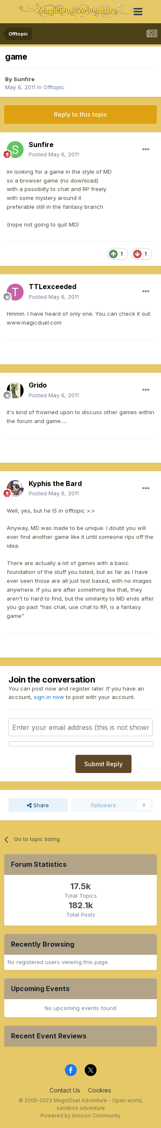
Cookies (99, 1090)
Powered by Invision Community (80, 1115)
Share (38, 805)
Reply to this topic (80, 114)
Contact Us (65, 1090)
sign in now (49, 697)
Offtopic (53, 87)
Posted (54, 154)
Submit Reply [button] (103, 763)
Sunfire (24, 79)
